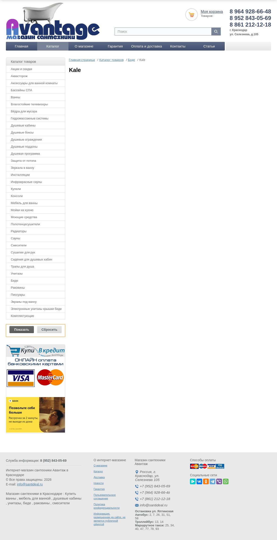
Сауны (15, 238)
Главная (21, 46)
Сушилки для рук (23, 252)
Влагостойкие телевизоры (29, 104)
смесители (61, 503)
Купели (16, 189)
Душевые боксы (22, 132)
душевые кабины (67, 498)
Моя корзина (212, 12)
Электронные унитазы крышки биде (36, 309)
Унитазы (17, 273)
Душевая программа (25, 153)
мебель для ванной (35, 498)
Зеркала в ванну (22, 167)
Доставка (99, 477)
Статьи (209, 46)
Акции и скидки (21, 69)
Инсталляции (20, 175)
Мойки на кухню (22, 210)
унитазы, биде (19, 503)
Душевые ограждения (26, 139)
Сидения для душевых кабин (31, 259)
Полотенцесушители (25, 224)
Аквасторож (19, 76)
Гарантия (115, 46)
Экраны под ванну (24, 302)
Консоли (17, 196)
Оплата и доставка (146, 46)
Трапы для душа (22, 266)
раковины (42, 503)
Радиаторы (19, 231)
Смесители (19, 245)
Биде (14, 280)
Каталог (52, 46)
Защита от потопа (23, 160)
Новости (99, 483)
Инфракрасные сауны (26, 182)
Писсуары (18, 294)
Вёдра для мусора (24, 111)
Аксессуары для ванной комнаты (34, 83)
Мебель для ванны (24, 203)
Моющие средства (24, 217)
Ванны (15, 97)
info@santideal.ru (30, 484)
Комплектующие (22, 316)
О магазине (84, 46)
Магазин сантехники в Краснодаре (34, 494)
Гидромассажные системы (29, 118)
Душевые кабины (23, 125)
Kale (75, 70)
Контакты (177, 46)
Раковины (18, 287)
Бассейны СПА (21, 90)
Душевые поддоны (24, 146)
